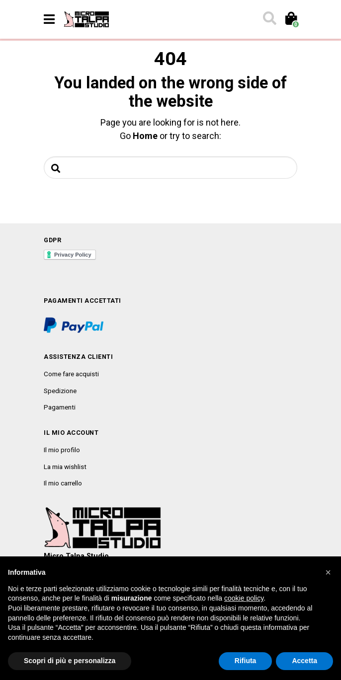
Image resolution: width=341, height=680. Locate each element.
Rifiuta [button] (245, 661)
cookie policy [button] (243, 598)
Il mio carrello (63, 483)
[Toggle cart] (290, 19)
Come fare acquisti (71, 374)
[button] (328, 572)
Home (145, 136)
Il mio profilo (62, 450)
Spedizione (60, 391)
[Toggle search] (269, 19)
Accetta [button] (304, 661)
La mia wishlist (65, 467)
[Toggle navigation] (49, 19)
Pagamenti (60, 407)
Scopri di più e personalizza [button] (69, 661)
